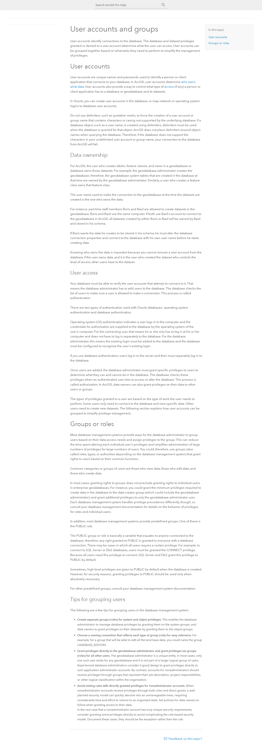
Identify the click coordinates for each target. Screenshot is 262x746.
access (169, 86)
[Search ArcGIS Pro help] (127, 5)
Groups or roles (219, 43)
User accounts (218, 37)
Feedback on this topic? (185, 739)
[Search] (163, 5)
